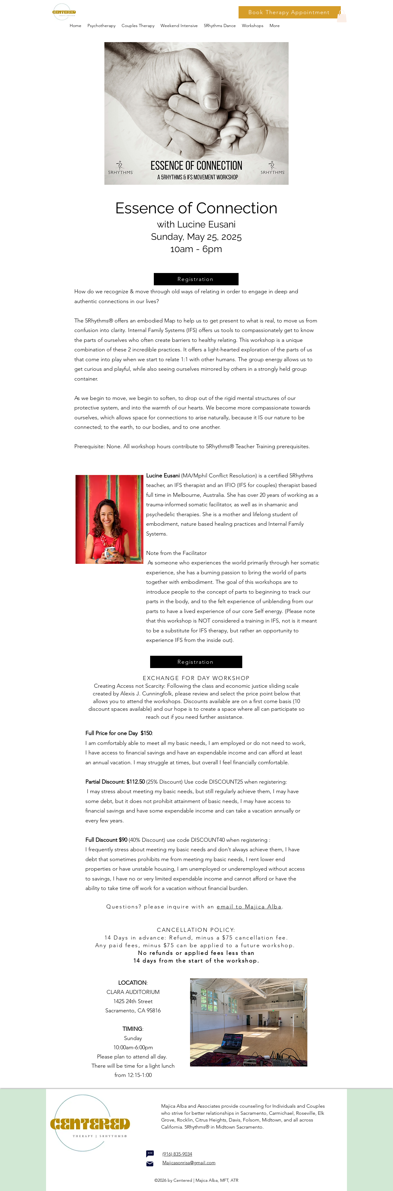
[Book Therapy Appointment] (290, 12)
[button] (253, 25)
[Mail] (150, 1164)
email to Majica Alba (249, 906)
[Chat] (150, 1154)
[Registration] (196, 279)
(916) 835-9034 (177, 1154)
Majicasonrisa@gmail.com (189, 1162)
